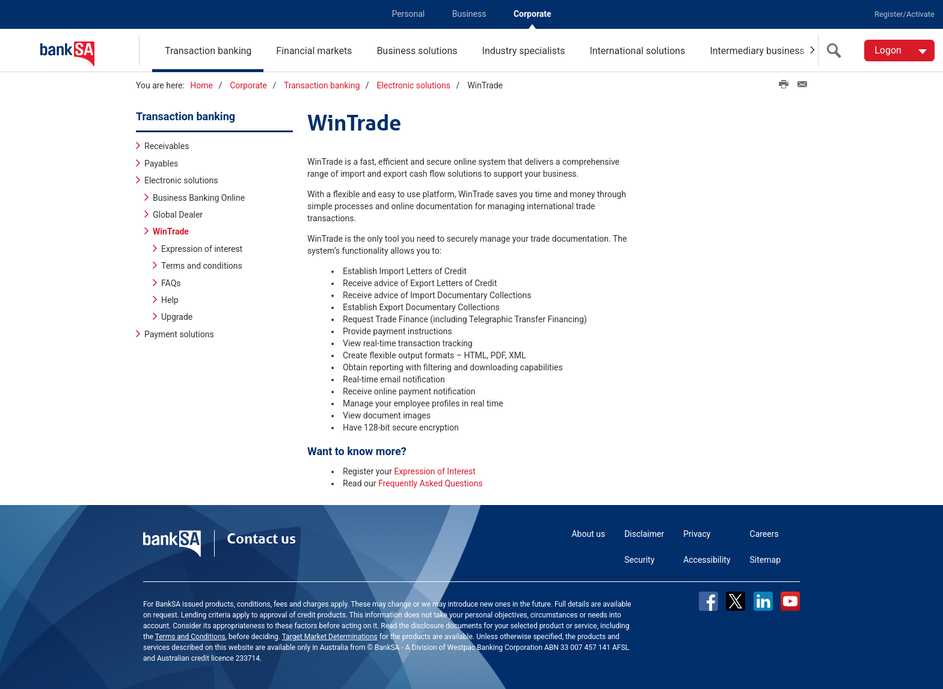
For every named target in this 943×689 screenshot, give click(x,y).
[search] (836, 50)
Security (639, 560)
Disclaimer (644, 534)
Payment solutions (179, 334)
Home (201, 85)
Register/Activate (904, 14)
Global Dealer (178, 214)
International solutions (637, 51)
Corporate (532, 14)
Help (170, 300)
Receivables (166, 146)
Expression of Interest (435, 471)
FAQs (171, 283)
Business (469, 14)
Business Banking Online (199, 198)
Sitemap (765, 560)
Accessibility (706, 560)
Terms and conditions (201, 266)
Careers (764, 534)
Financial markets (314, 51)
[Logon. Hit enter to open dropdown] (899, 50)
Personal (408, 14)
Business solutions (416, 51)
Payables (161, 163)
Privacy (696, 534)
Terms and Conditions (190, 636)
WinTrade (171, 231)
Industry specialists (523, 51)
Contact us (261, 538)
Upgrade (176, 317)
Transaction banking (208, 51)
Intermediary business (757, 51)
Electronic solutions (413, 85)
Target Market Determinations (330, 636)
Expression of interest (201, 249)
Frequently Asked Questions (430, 483)
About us (588, 534)
